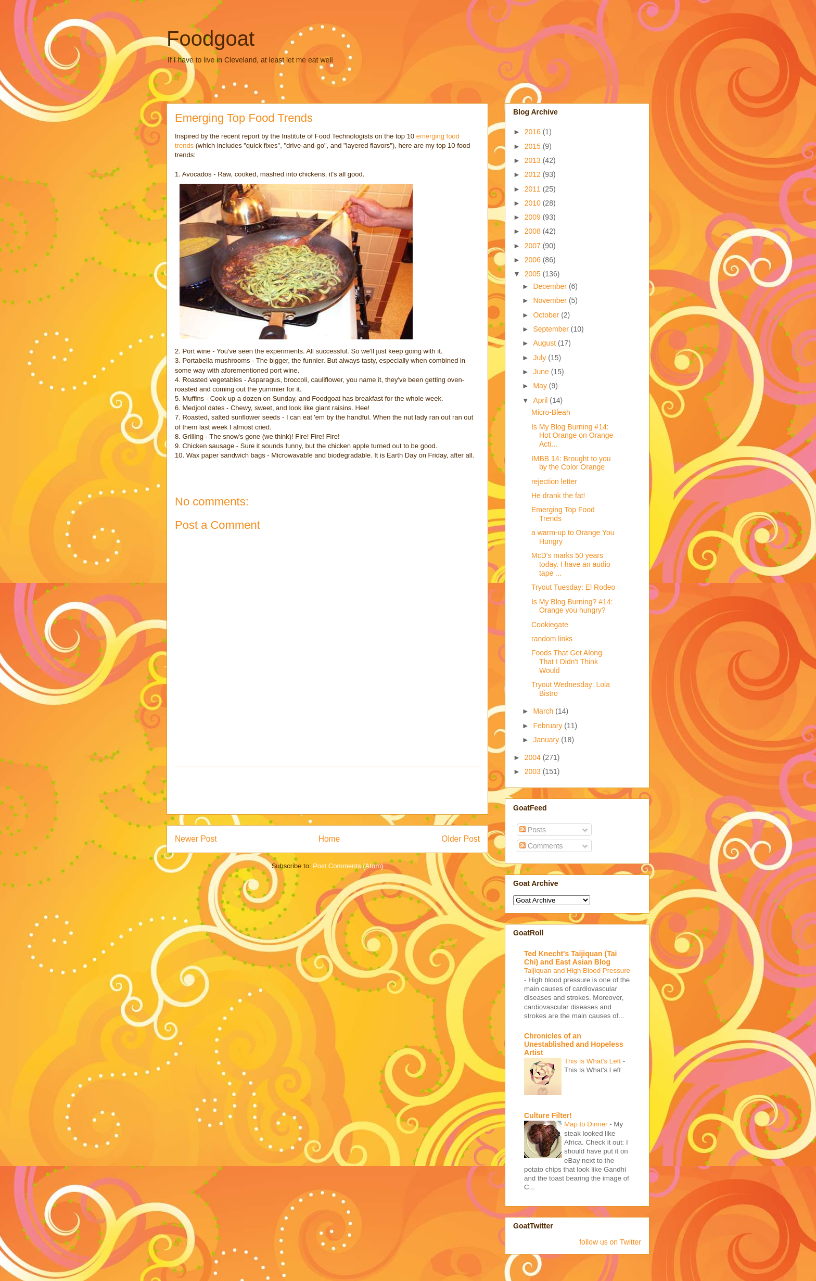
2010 (534, 203)
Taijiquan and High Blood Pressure (577, 970)
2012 (534, 174)
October (547, 315)
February (548, 725)
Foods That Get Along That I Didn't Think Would (566, 662)
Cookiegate (549, 624)
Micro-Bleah (550, 412)
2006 (534, 260)
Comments (541, 846)
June (542, 371)
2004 (534, 757)
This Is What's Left (593, 1061)
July (540, 357)
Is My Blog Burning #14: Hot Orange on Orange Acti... (572, 436)
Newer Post (196, 838)
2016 (534, 132)
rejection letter (554, 481)
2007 (534, 246)
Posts (532, 830)
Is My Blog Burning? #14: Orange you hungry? (572, 606)
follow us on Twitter (610, 1242)
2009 (534, 217)
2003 (534, 771)
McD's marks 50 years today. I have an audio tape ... (570, 564)
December (550, 286)
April (541, 400)
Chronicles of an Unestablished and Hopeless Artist (573, 1044)
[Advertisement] (327, 790)
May (541, 386)
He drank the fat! (558, 495)
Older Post (460, 838)
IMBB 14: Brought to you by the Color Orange (571, 463)
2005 (534, 274)
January (547, 739)
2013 (534, 160)
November (550, 300)
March (544, 711)
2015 (534, 146)
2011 (534, 189)
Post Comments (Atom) (348, 866)
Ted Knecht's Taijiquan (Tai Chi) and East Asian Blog (570, 957)
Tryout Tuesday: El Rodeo (573, 587)
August (545, 343)
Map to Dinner (586, 1124)
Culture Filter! (548, 1115)
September (551, 329)
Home (329, 838)
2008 (534, 231)
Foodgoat (210, 38)
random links (551, 639)
